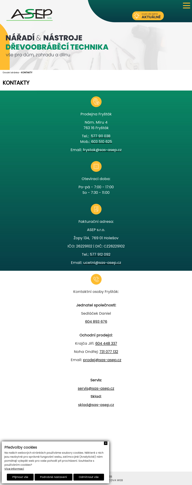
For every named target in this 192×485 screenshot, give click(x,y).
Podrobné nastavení (53, 477)
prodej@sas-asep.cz (102, 359)
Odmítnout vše (89, 477)
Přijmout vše (20, 477)
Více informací (14, 469)
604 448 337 (106, 343)
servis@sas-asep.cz (96, 388)
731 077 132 (108, 351)
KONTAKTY (26, 72)
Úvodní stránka (11, 72)
